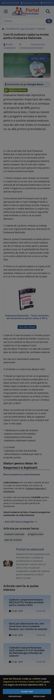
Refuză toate (39, 696)
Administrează (14, 696)
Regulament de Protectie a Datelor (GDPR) (23, 681)
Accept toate (27, 691)
